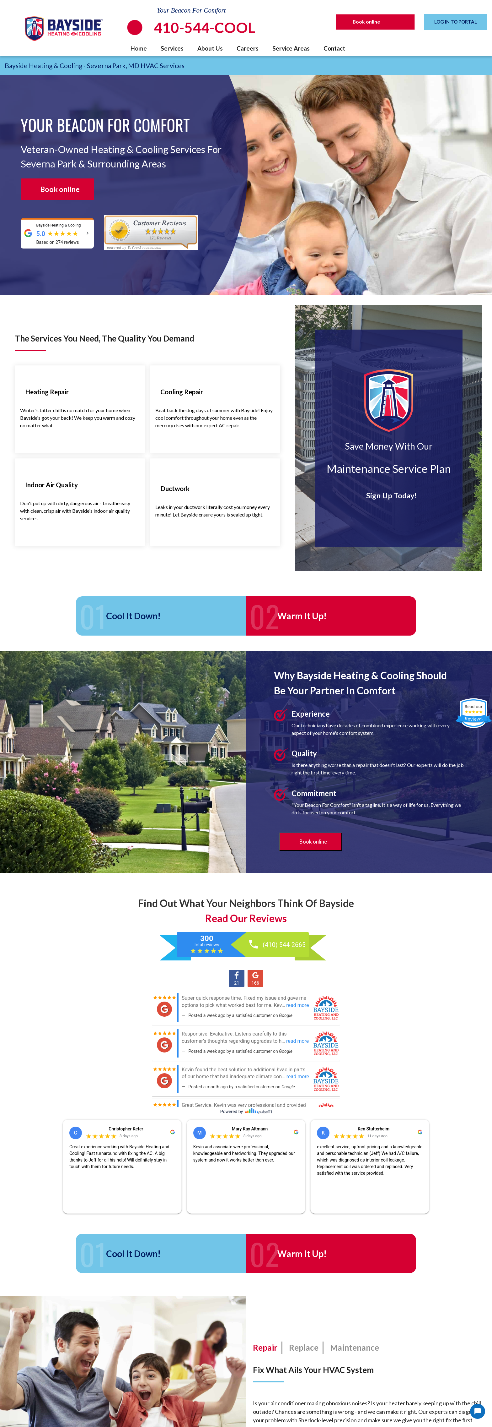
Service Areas (291, 48)
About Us (210, 48)
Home (139, 48)
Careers (248, 48)
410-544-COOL (204, 27)
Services (172, 48)
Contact (334, 48)
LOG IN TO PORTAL (455, 22)
